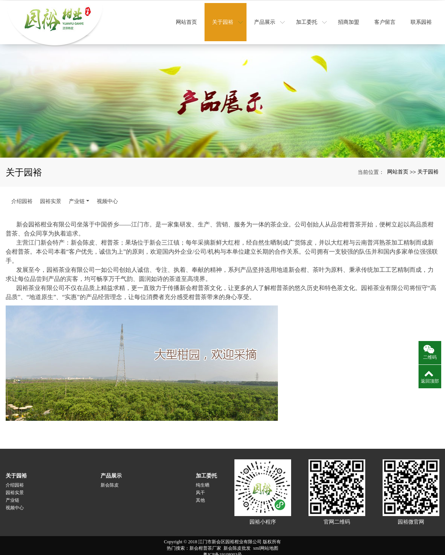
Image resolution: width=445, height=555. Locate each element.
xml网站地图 (265, 542)
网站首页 (397, 166)
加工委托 (206, 470)
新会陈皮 (110, 479)
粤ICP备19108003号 (222, 549)
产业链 (77, 195)
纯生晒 (202, 479)
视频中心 (107, 195)
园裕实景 (50, 195)
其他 (200, 494)
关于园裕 (428, 166)
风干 (200, 487)
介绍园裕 (22, 195)
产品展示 (111, 470)
